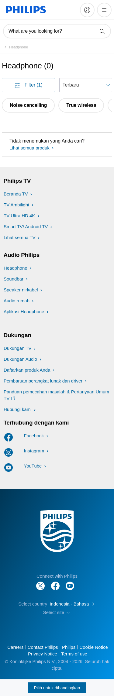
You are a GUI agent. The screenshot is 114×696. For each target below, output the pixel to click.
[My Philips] (87, 10)
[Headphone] (15, 47)
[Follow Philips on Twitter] (40, 582)
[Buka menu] (104, 10)
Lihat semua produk (30, 147)
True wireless (81, 105)
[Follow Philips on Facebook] (55, 582)
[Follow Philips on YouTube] (70, 582)
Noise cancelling (28, 105)
